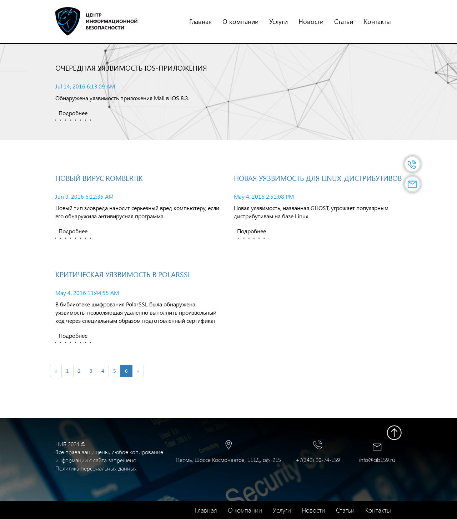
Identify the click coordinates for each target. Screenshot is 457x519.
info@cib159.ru (377, 459)
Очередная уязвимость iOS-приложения (131, 67)
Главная (200, 21)
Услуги (278, 21)
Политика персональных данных (96, 468)
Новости (310, 21)
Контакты (377, 21)
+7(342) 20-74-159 (318, 459)
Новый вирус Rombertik (99, 178)
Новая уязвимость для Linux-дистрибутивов (318, 178)
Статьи (343, 21)
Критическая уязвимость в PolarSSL (123, 274)
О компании (240, 21)
